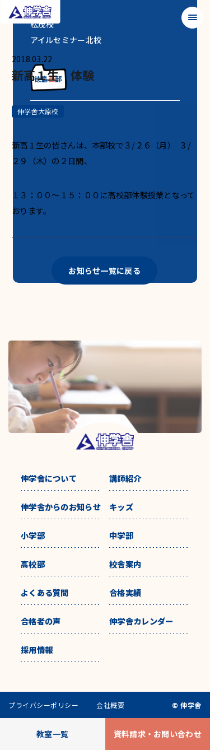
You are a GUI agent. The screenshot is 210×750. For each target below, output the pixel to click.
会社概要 (110, 705)
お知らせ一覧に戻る (104, 270)
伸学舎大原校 (37, 111)
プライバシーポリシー (43, 705)
